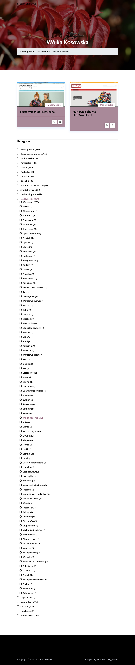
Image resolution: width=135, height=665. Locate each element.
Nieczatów (30, 323)
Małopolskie (29, 602)
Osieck (27, 269)
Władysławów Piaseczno (36, 579)
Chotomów (30, 211)
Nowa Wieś (30, 278)
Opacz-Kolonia (32, 233)
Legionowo (30, 373)
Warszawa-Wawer (33, 301)
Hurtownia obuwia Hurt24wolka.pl (84, 113)
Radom (28, 265)
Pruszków (29, 224)
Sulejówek (29, 566)
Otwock (28, 435)
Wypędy (28, 557)
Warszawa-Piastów (34, 355)
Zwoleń (28, 399)
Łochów (28, 408)
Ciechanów (30, 521)
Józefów (28, 489)
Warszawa (31, 202)
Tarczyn (28, 292)
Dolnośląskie (29, 615)
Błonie (27, 426)
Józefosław (30, 507)
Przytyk (28, 238)
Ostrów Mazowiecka (34, 462)
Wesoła (28, 332)
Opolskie (26, 180)
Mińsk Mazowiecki (33, 328)
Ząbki (27, 310)
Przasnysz (29, 395)
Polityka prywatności (95, 659)
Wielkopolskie (30, 149)
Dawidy (28, 458)
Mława (28, 381)
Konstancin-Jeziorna (35, 485)
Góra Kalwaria (31, 543)
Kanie (27, 413)
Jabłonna (29, 256)
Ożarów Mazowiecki (34, 391)
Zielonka (29, 480)
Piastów (28, 274)
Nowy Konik (30, 260)
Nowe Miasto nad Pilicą (36, 494)
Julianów (29, 516)
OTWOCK (29, 570)
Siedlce (28, 363)
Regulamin (113, 659)
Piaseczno (29, 220)
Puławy (28, 422)
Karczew (28, 548)
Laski (27, 449)
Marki (27, 247)
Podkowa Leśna (32, 498)
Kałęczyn (29, 345)
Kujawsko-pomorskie (33, 154)
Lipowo (28, 242)
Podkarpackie (29, 158)
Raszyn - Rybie (32, 431)
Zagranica (27, 597)
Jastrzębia (29, 476)
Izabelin (28, 467)
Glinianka (29, 251)
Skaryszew (29, 229)
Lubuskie (27, 176)
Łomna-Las (30, 453)
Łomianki (29, 215)
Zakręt (28, 512)
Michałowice (30, 534)
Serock (28, 575)
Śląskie (26, 167)
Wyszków (29, 503)
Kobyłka (28, 350)
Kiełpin (28, 440)
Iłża (26, 368)
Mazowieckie (44, 51)
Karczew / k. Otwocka (35, 561)
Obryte (28, 314)
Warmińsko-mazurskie (34, 185)
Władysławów (31, 552)
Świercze (29, 404)
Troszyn (28, 359)
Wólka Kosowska (33, 417)
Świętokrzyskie (30, 190)
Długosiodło (30, 525)
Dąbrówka (29, 593)
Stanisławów (31, 471)
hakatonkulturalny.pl (27, 3)
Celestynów (30, 296)
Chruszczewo (31, 539)
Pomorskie (28, 163)
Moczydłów (30, 319)
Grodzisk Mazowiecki (35, 287)
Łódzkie (27, 606)
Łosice (27, 206)
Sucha (27, 584)
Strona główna (27, 51)
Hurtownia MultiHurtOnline (37, 112)
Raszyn (28, 305)
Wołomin (29, 588)
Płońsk (27, 444)
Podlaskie (27, 172)
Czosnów (29, 386)
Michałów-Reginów (34, 530)
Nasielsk (28, 377)
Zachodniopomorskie (33, 194)
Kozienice (29, 283)
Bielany (28, 337)
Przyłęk (28, 341)
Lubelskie (27, 611)
